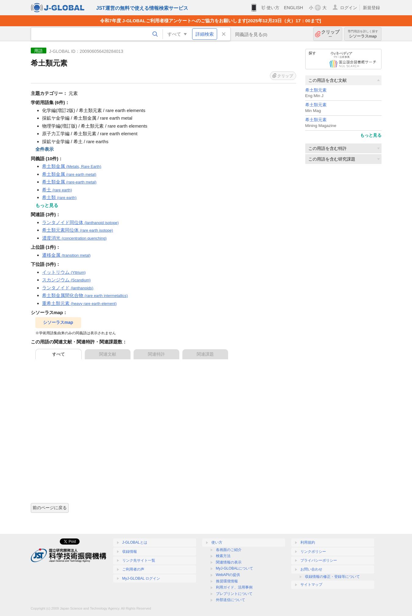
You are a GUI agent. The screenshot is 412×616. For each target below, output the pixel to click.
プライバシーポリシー (318, 560)
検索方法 (223, 556)
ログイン (348, 7)
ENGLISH (293, 7)
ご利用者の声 (133, 569)
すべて (58, 354)
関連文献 (107, 354)
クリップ (330, 34)
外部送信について (230, 600)
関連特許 (156, 354)
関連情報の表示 (229, 562)
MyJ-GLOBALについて (234, 568)
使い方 (273, 7)
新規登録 (371, 7)
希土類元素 (316, 90)
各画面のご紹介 (229, 550)
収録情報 (129, 551)
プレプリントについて (234, 594)
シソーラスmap (363, 34)
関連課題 (205, 354)
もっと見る (371, 135)
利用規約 (307, 542)
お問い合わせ (311, 569)
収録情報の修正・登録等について (332, 576)
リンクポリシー (313, 551)
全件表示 (44, 149)
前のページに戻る (50, 507)
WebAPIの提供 (228, 575)
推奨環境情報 (227, 581)
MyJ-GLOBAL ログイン (141, 578)
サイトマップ (311, 584)
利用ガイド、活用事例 (234, 587)
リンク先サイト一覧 (138, 560)
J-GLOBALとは (134, 542)
